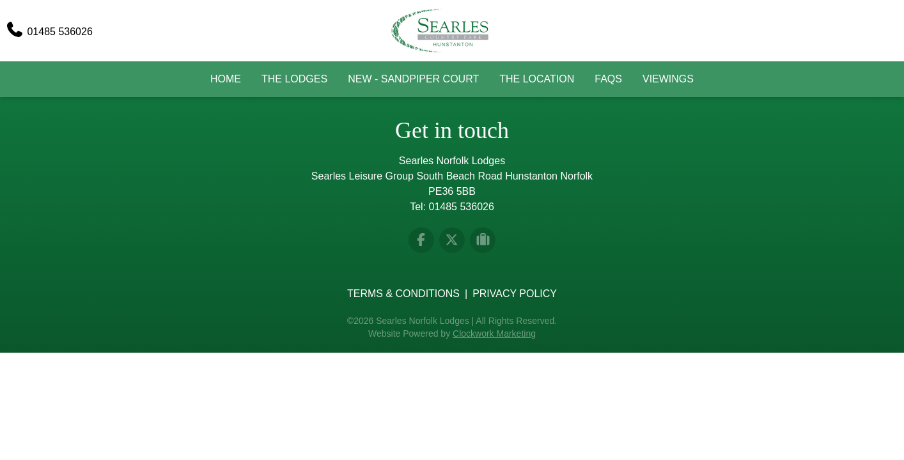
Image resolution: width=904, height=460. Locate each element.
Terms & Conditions (403, 293)
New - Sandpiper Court (413, 78)
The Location (536, 78)
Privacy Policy (514, 293)
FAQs (608, 78)
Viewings (668, 78)
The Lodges (294, 78)
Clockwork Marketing (494, 333)
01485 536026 (461, 206)
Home (225, 78)
